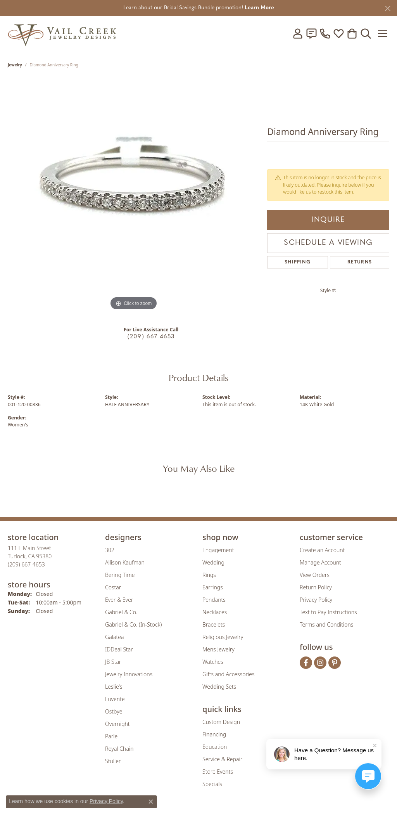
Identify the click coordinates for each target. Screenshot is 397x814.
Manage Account (320, 562)
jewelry (15, 65)
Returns (359, 262)
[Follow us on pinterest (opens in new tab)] (334, 662)
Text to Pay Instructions (328, 612)
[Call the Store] (26, 564)
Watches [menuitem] (212, 661)
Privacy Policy (316, 599)
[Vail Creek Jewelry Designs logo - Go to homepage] (62, 33)
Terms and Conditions (326, 624)
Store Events (217, 771)
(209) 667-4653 (151, 337)
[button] (298, 33)
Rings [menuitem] (209, 574)
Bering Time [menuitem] (120, 574)
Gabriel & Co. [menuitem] (121, 612)
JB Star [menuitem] (113, 661)
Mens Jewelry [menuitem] (218, 649)
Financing (214, 734)
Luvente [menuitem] (115, 699)
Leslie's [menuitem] (113, 686)
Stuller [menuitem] (113, 761)
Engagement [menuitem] (218, 550)
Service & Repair (222, 759)
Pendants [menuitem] (214, 599)
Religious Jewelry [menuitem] (222, 637)
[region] (133, 196)
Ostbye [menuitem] (113, 711)
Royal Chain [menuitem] (119, 748)
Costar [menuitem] (113, 587)
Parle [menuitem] (111, 736)
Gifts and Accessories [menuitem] (228, 674)
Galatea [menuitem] (114, 637)
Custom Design (221, 722)
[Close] (387, 8)
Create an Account (322, 550)
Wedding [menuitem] (213, 562)
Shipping (298, 262)
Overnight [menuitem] (117, 723)
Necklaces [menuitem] (214, 612)
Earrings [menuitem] (212, 587)
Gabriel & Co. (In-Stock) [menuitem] (133, 624)
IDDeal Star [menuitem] (119, 649)
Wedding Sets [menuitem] (219, 686)
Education (214, 746)
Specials (212, 784)
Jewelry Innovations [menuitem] (128, 674)
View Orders (315, 574)
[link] (311, 33)
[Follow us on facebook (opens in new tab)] (306, 662)
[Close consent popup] (150, 801)
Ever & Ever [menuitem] (119, 599)
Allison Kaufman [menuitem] (125, 562)
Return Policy (316, 587)
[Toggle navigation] (383, 33)
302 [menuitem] (109, 550)
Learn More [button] (259, 8)
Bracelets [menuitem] (213, 624)
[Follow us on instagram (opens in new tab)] (320, 662)
